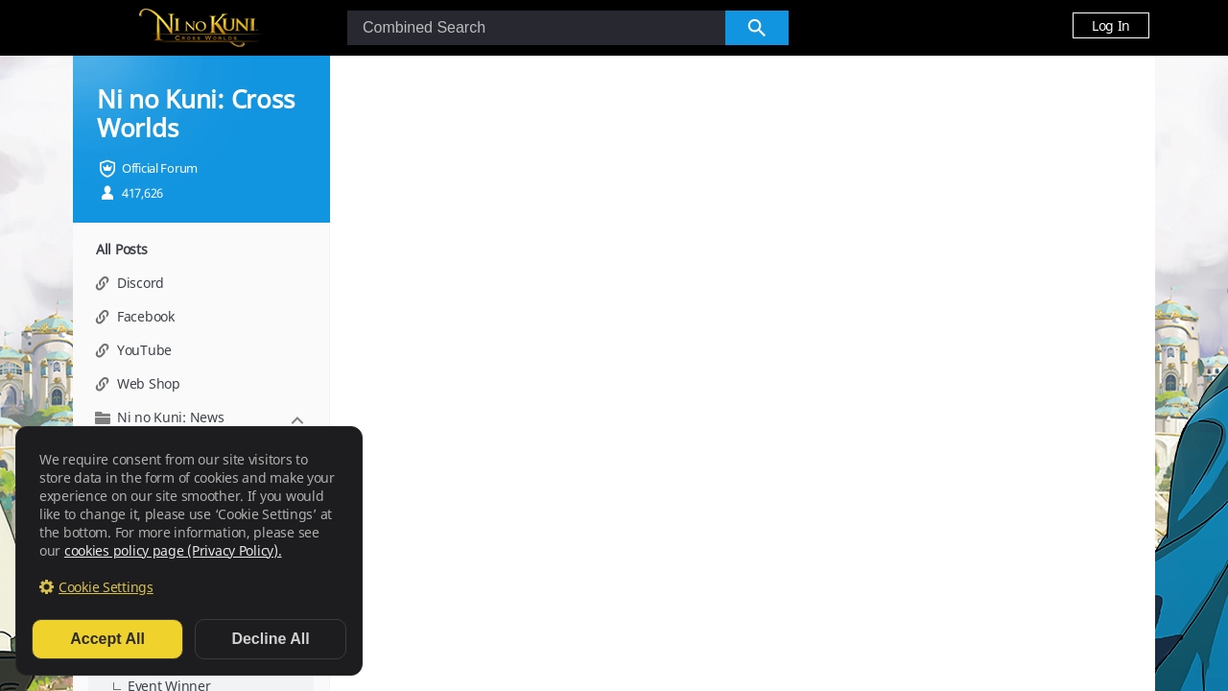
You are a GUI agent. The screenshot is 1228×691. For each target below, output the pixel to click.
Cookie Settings (106, 587)
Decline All (270, 639)
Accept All (107, 639)
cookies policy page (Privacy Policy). (173, 550)
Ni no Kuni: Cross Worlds (195, 113)
